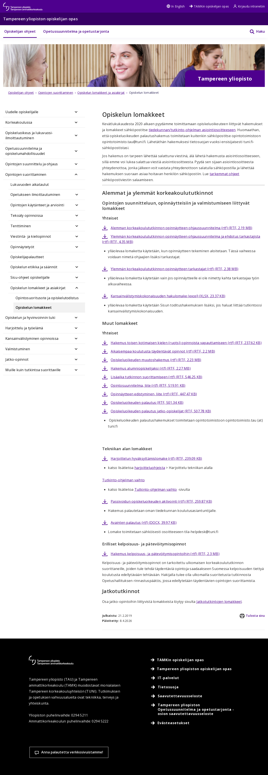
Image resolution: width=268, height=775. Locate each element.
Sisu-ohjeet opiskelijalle (30, 277)
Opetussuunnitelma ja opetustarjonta (76, 31)
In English (175, 6)
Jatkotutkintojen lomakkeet (219, 601)
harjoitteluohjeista (149, 467)
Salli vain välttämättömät (234, 738)
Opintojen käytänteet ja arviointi (37, 205)
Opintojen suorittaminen (25, 174)
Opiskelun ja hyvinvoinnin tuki (30, 317)
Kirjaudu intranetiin (249, 6)
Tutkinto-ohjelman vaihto (123, 480)
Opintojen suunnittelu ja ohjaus (31, 164)
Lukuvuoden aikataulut (29, 184)
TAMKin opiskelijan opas (209, 6)
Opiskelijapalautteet (27, 257)
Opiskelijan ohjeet (20, 31)
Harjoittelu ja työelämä (24, 328)
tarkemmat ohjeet (224, 173)
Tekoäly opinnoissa (26, 215)
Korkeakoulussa (18, 122)
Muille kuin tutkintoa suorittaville (32, 370)
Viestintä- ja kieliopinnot (30, 236)
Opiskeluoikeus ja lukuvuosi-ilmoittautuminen (29, 135)
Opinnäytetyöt (22, 247)
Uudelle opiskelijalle (21, 112)
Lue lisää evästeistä (64, 765)
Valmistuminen (17, 349)
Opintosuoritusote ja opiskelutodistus (47, 298)
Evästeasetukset (122, 738)
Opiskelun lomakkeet (34, 307)
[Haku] (254, 31)
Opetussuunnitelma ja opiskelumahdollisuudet (25, 151)
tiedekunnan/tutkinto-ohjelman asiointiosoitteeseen (192, 129)
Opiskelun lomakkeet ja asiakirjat (37, 288)
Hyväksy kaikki (178, 738)
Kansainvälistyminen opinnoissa (31, 338)
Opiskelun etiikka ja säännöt (33, 267)
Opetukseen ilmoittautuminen (35, 194)
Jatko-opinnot (16, 359)
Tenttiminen (20, 226)
